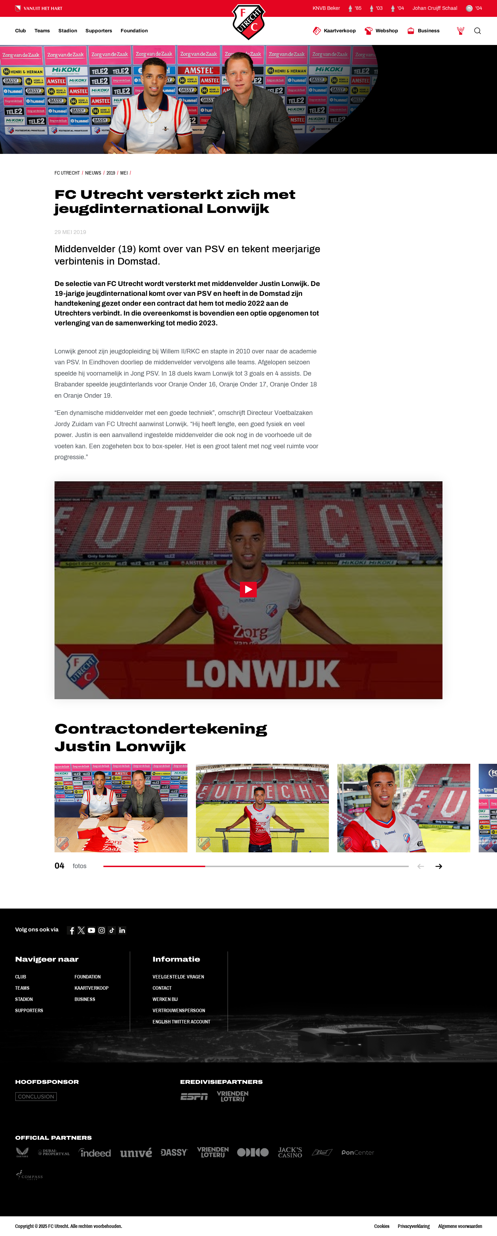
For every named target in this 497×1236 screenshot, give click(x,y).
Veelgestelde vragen (178, 977)
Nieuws (93, 173)
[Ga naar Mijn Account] (461, 31)
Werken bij (165, 999)
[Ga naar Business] (423, 31)
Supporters (29, 1010)
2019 (111, 173)
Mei (124, 173)
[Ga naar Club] (20, 31)
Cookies (381, 1226)
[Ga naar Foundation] (134, 31)
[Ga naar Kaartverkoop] (334, 31)
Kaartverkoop (92, 988)
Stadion (24, 999)
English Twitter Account (181, 1022)
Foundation (88, 977)
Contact (162, 988)
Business (85, 999)
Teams (22, 988)
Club (20, 977)
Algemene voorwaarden (460, 1226)
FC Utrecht (67, 173)
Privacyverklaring (414, 1226)
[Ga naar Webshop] (381, 31)
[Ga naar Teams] (42, 31)
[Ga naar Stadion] (67, 31)
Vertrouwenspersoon (179, 1010)
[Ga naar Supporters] (98, 31)
